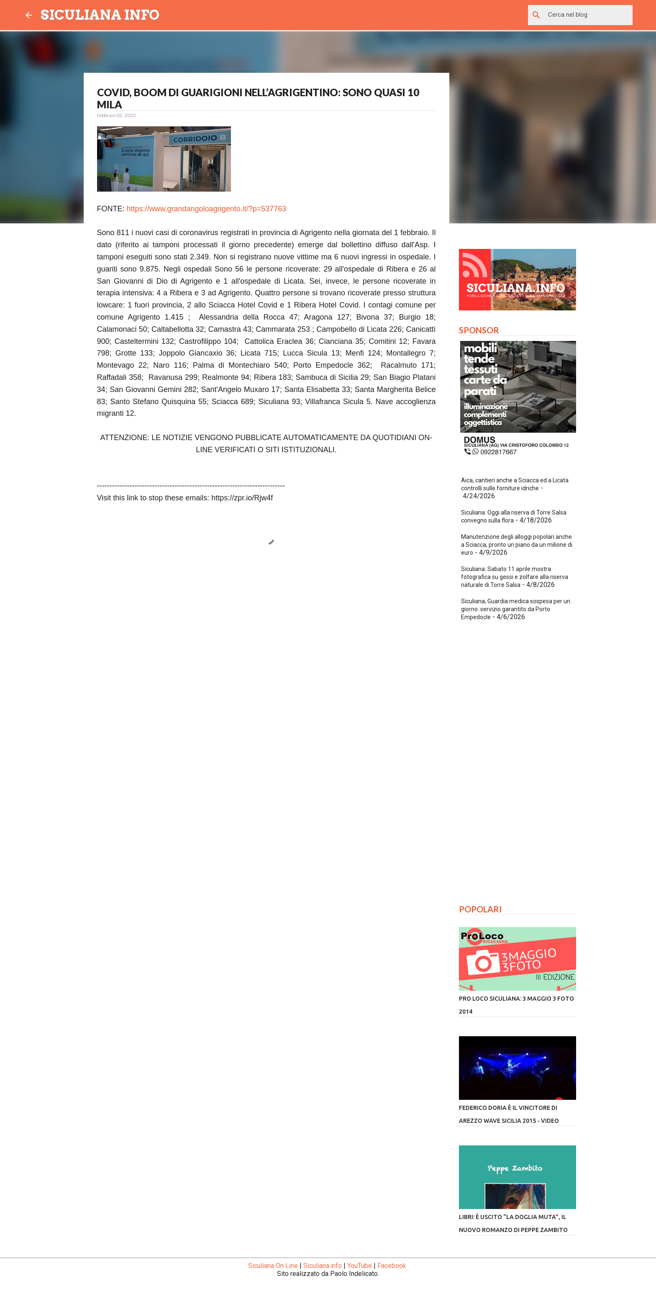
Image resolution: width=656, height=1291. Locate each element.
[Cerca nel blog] (589, 15)
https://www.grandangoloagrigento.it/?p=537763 (207, 209)
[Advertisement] (266, 642)
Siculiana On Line (273, 1266)
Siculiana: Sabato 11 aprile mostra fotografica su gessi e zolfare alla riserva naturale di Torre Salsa (514, 577)
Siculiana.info (322, 1266)
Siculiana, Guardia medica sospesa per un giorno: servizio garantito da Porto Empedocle (515, 609)
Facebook (391, 1266)
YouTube (359, 1266)
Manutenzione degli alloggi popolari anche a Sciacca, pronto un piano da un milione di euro (516, 544)
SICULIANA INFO (100, 15)
